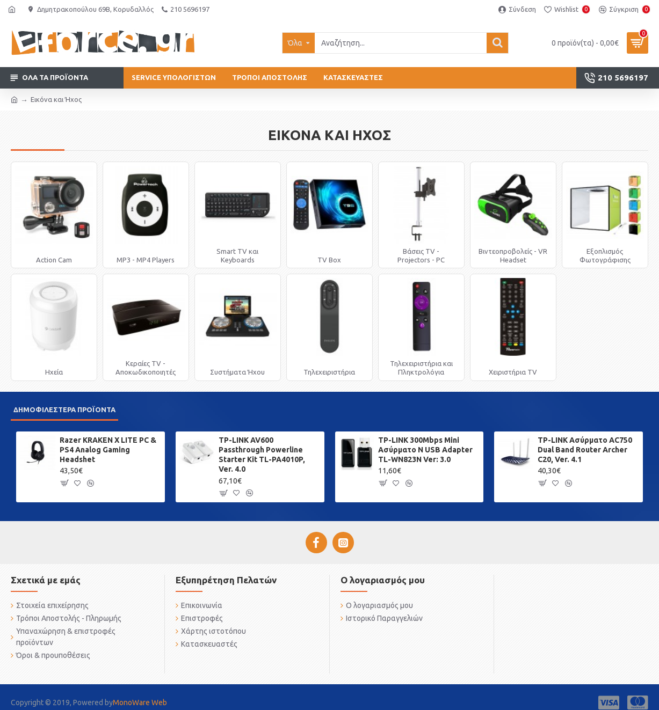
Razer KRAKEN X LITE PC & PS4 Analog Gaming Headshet (108, 450)
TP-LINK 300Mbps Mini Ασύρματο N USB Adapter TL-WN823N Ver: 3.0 (425, 450)
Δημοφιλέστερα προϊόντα (64, 409)
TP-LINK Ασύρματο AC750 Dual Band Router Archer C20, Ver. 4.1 (585, 450)
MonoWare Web (140, 702)
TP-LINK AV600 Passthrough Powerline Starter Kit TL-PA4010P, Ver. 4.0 (262, 455)
